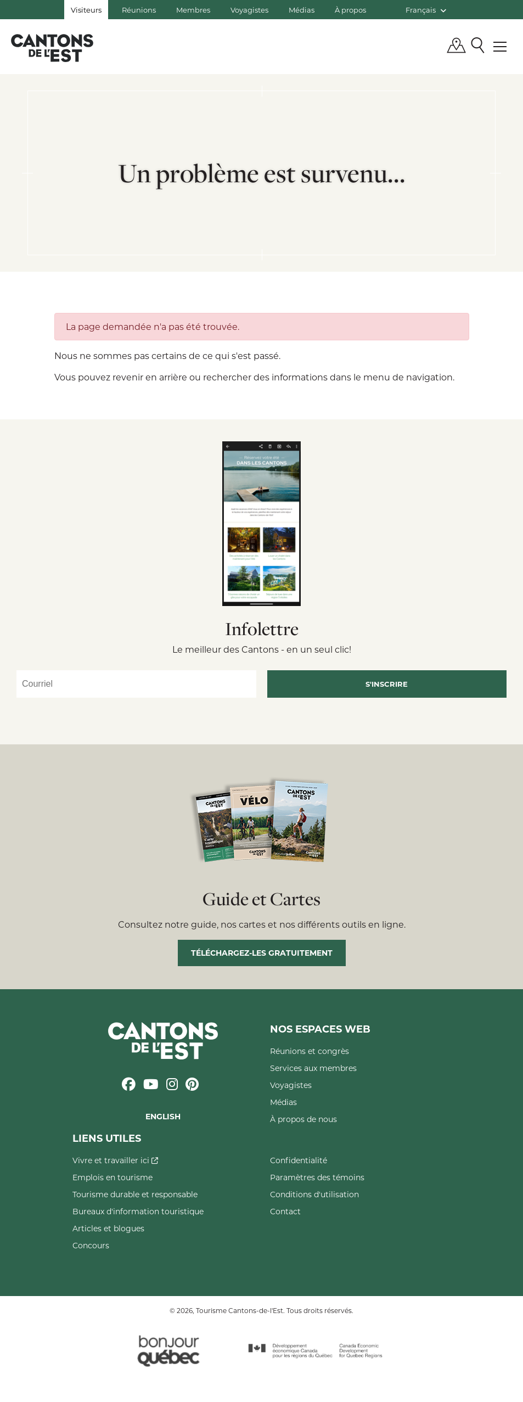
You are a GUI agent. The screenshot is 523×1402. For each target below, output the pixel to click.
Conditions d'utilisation (314, 1194)
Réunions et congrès (309, 1051)
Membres (193, 9)
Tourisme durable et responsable (135, 1194)
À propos (350, 9)
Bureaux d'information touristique (138, 1211)
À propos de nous (303, 1119)
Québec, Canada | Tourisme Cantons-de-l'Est (52, 48)
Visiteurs (86, 9)
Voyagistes (249, 9)
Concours (90, 1245)
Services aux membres (313, 1068)
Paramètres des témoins (317, 1177)
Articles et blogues (108, 1228)
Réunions (139, 9)
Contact (285, 1211)
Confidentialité (298, 1160)
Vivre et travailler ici (115, 1160)
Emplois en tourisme (112, 1177)
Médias (301, 9)
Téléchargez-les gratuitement (262, 952)
